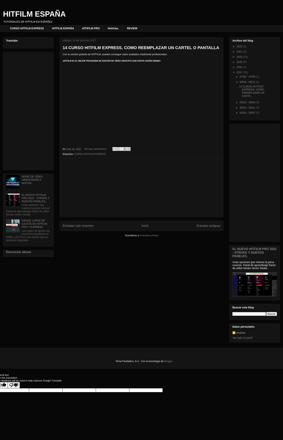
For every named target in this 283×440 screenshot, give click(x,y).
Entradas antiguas (208, 225)
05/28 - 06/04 (248, 102)
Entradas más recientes (78, 225)
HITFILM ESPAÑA (34, 14)
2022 (240, 46)
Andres (240, 332)
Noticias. (113, 28)
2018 (240, 67)
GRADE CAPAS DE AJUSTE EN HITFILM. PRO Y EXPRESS (35, 223)
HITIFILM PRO (91, 28)
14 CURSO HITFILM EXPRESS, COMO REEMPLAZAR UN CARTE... (251, 91)
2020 (240, 56)
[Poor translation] (14, 385)
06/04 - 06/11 (248, 81)
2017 (240, 72)
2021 (240, 51)
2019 (240, 61)
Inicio (145, 225)
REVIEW (132, 28)
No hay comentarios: (96, 148)
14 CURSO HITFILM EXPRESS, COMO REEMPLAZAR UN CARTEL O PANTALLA (141, 47)
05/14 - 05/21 (248, 107)
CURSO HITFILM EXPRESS (27, 28)
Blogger (168, 361)
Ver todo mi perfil (242, 337)
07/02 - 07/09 (248, 76)
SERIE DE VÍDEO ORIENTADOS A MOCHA (32, 179)
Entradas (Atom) (149, 235)
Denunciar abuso (18, 252)
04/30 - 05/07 (248, 112)
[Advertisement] (141, 187)
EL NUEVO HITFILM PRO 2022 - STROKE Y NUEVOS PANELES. (36, 198)
